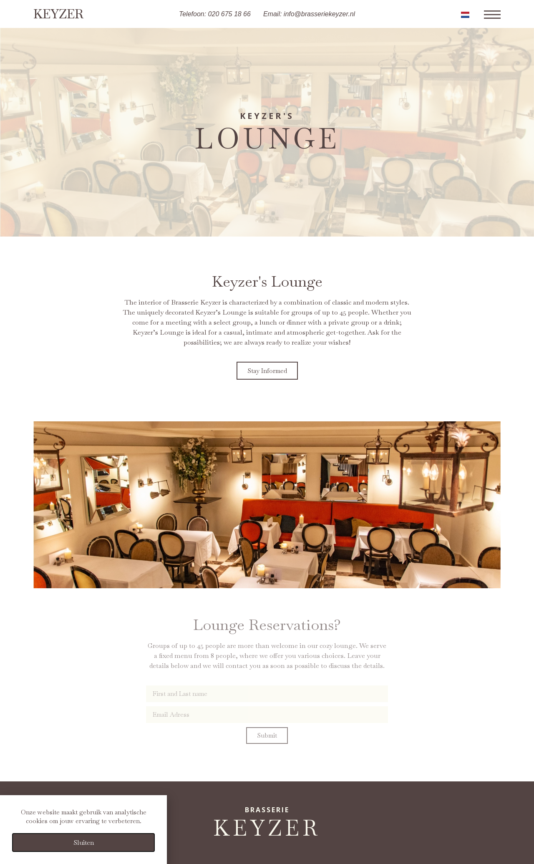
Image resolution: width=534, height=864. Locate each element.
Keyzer (58, 14)
